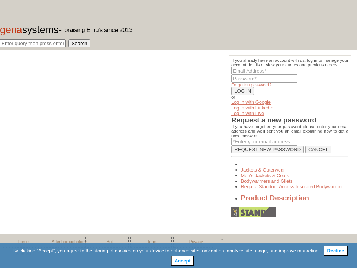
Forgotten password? (251, 85)
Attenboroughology (66, 241)
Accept (182, 261)
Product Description (275, 198)
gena (29, 29)
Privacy (196, 241)
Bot (110, 241)
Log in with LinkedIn (252, 108)
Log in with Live (247, 113)
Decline (335, 250)
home (23, 241)
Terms (152, 241)
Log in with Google (251, 102)
